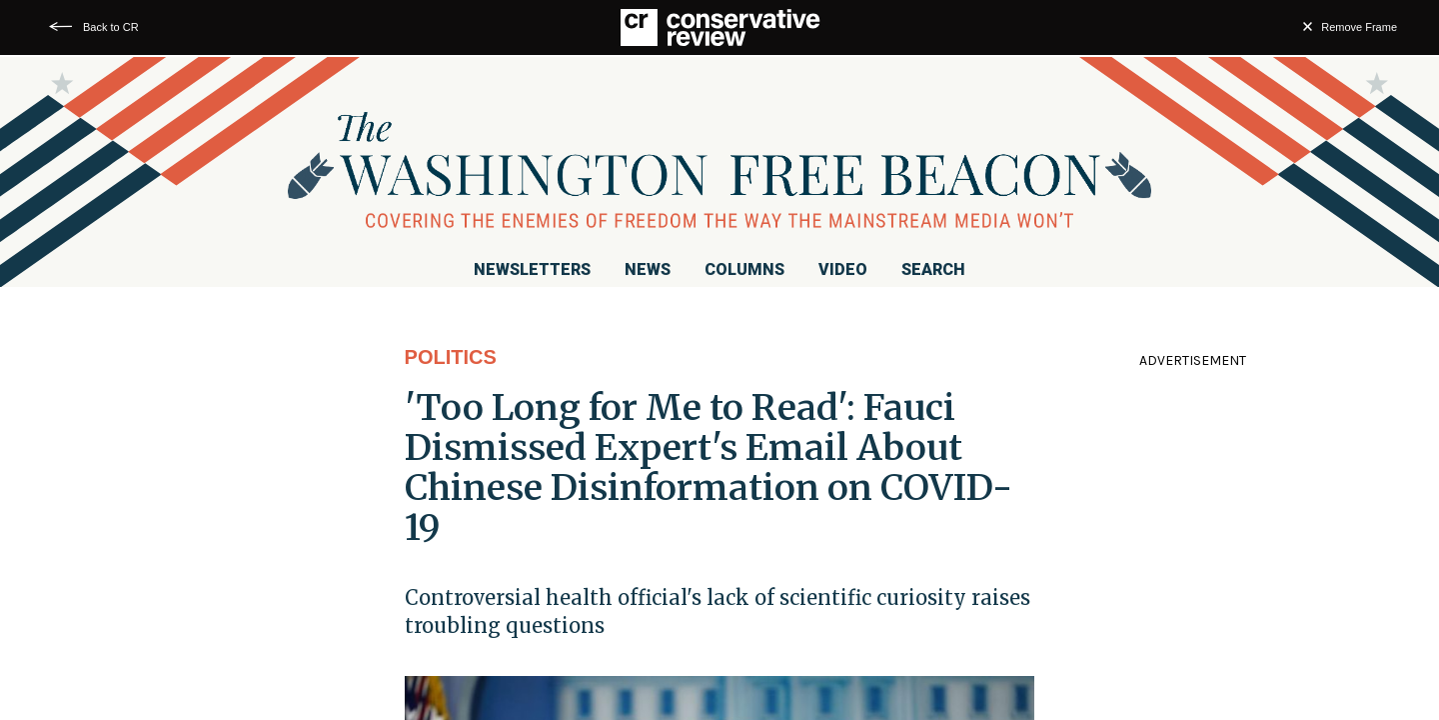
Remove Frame (1359, 27)
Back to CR (111, 27)
